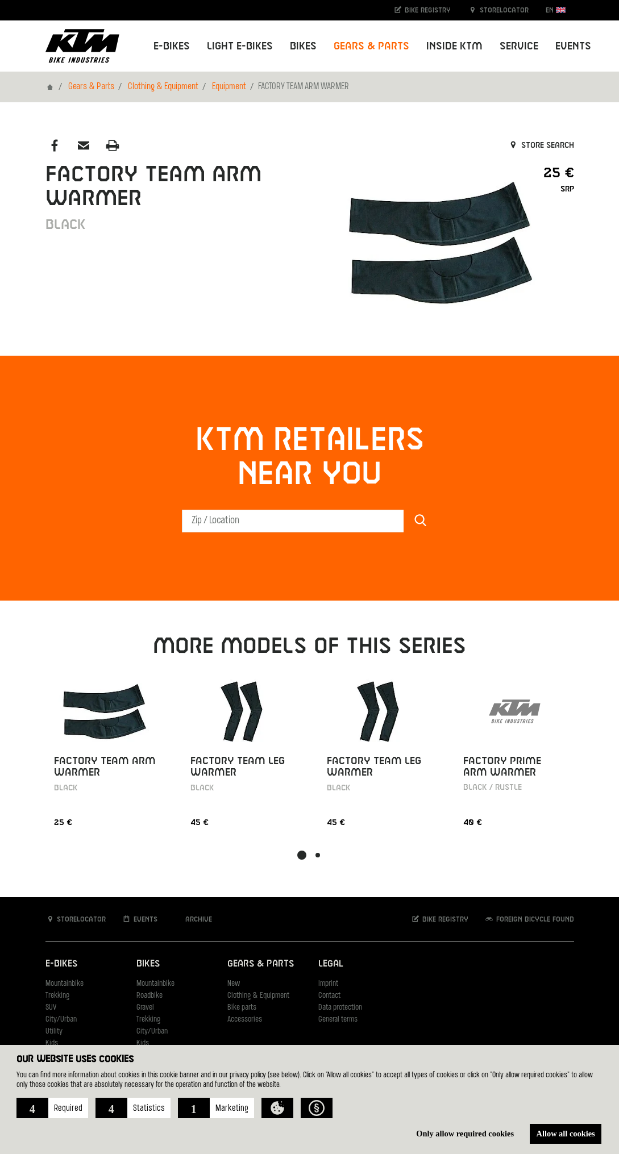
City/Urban (61, 1019)
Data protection (340, 1007)
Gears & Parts (91, 86)
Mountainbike (64, 984)
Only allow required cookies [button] (465, 1133)
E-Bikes (61, 964)
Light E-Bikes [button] (240, 46)
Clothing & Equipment (163, 86)
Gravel (145, 1007)
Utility (54, 1031)
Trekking (57, 995)
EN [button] (556, 10)
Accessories (244, 1019)
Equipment (229, 86)
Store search (541, 145)
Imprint (328, 984)
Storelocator (498, 10)
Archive (192, 919)
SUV (50, 1007)
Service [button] (519, 46)
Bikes (148, 964)
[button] (52, 1108)
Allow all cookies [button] (566, 1133)
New (233, 984)
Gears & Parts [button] (371, 46)
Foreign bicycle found (529, 919)
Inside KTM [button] (454, 46)
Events (573, 46)
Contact (329, 995)
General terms (338, 1019)
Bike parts (241, 1007)
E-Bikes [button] (171, 46)
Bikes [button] (303, 46)
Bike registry (422, 10)
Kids (51, 1043)
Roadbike (149, 995)
